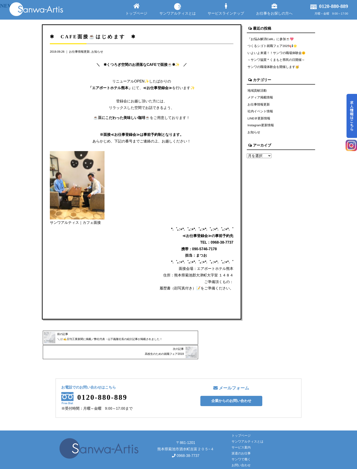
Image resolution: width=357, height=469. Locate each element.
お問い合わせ (241, 454)
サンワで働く (241, 448)
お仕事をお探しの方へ (274, 9)
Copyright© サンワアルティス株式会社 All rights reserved (178, 464)
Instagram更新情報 (261, 126)
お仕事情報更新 (79, 51)
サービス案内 (241, 436)
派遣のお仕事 (241, 442)
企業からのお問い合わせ (231, 390)
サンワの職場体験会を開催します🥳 (273, 67)
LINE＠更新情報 (259, 119)
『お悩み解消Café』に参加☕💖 (270, 39)
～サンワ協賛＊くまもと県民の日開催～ (276, 60)
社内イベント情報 (260, 112)
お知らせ (97, 51)
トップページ (136, 9)
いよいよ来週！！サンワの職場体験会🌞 (276, 53)
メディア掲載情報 (260, 98)
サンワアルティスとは (177, 9)
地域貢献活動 (257, 91)
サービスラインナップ (226, 9)
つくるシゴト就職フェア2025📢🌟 (272, 46)
